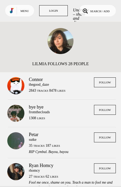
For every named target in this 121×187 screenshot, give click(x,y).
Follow (105, 82)
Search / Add (96, 11)
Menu (25, 10)
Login (53, 10)
